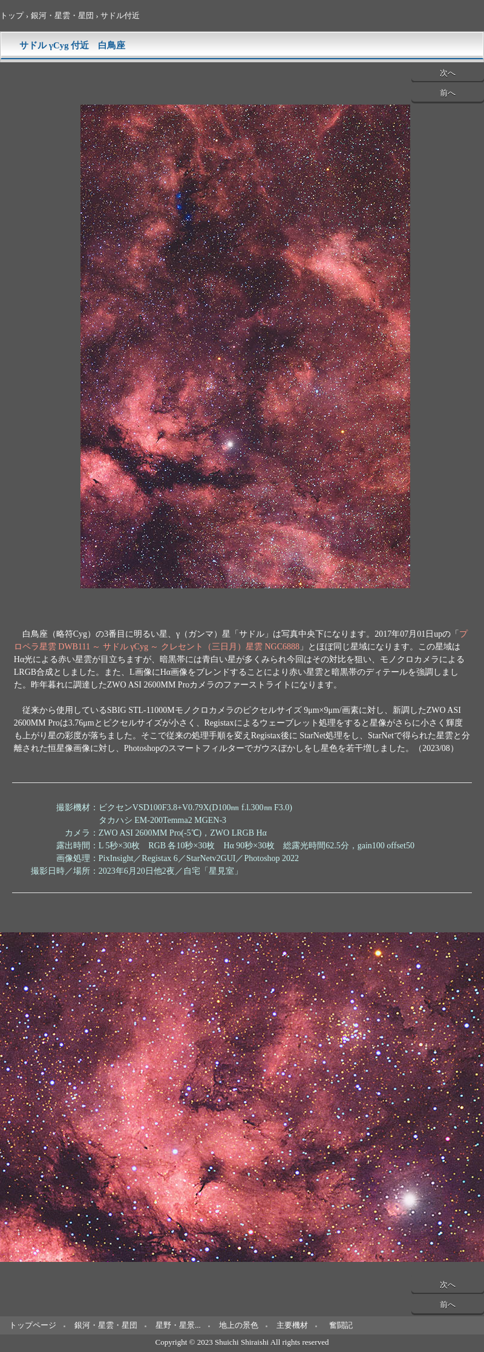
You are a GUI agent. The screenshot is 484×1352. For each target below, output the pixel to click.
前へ (448, 92)
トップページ (32, 1325)
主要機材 (292, 1325)
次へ (448, 72)
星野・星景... (178, 1325)
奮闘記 (341, 1325)
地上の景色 (238, 1325)
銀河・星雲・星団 (105, 1325)
